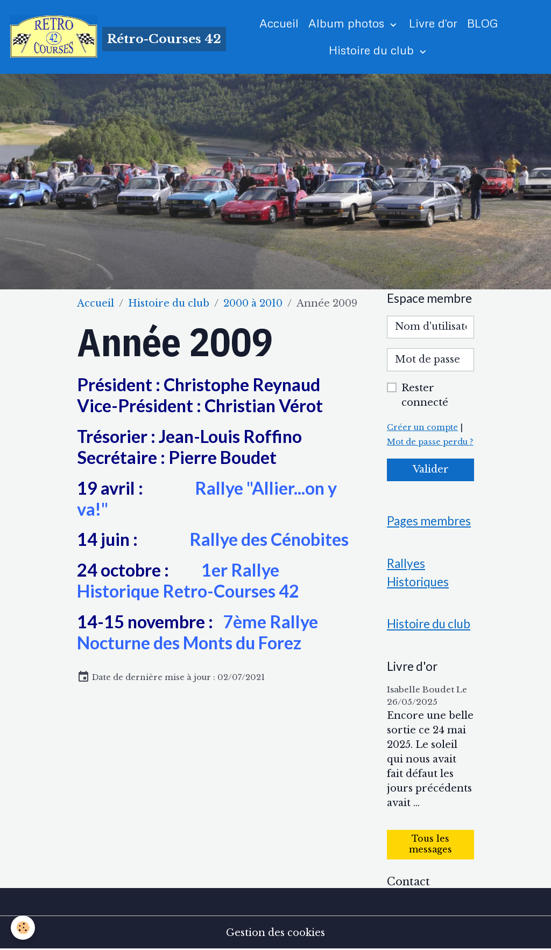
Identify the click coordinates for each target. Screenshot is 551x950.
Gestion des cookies (275, 933)
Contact (408, 881)
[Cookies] (23, 928)
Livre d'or (433, 23)
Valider (431, 469)
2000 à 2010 (252, 303)
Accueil (279, 23)
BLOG (482, 23)
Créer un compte (422, 427)
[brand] (108, 36)
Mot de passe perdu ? (430, 442)
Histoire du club (373, 50)
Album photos (347, 23)
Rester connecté (424, 395)
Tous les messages (430, 844)
